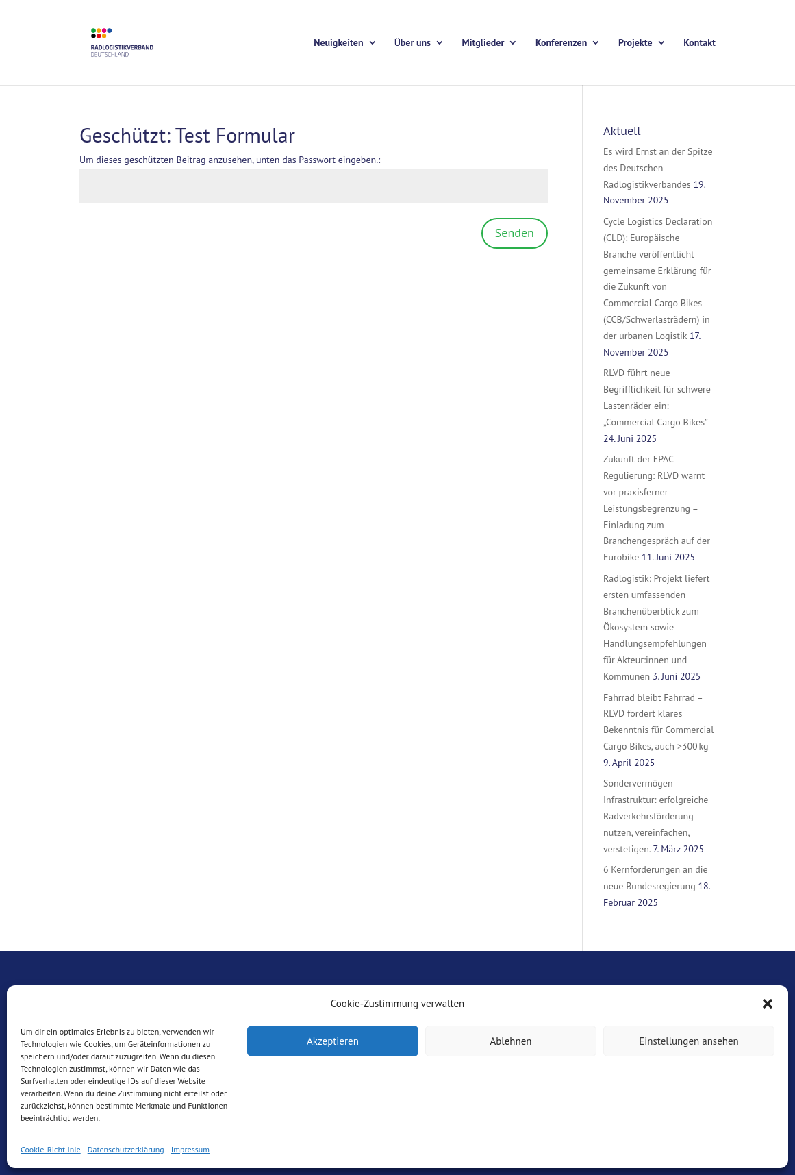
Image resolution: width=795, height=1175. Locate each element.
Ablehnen (510, 1041)
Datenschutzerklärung (126, 1149)
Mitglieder (483, 43)
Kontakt (699, 43)
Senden (514, 232)
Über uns (412, 43)
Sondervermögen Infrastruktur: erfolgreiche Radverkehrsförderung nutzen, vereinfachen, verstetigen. (655, 815)
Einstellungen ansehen (689, 1041)
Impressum (190, 1149)
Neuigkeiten (338, 43)
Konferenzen (561, 43)
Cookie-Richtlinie (51, 1149)
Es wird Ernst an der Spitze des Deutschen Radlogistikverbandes (658, 167)
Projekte (635, 43)
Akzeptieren (333, 1041)
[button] (767, 1004)
